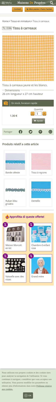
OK (28, 395)
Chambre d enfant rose (40, 247)
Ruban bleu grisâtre (11, 202)
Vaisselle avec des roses (15, 278)
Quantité (38, 109)
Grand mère (37, 276)
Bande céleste (13, 172)
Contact (17, 9)
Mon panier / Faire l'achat (39, 9)
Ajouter (38, 121)
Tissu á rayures (39, 172)
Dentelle (35, 200)
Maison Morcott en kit (14, 247)
